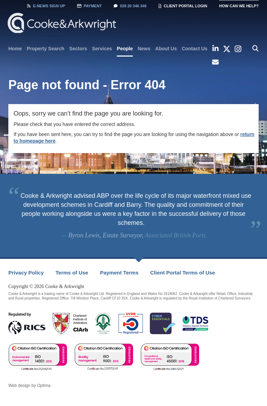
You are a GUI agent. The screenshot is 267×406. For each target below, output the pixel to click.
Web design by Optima (29, 385)
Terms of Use (72, 273)
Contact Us (195, 48)
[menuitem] (15, 49)
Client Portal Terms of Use (182, 273)
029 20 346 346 (130, 6)
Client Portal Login (183, 6)
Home (15, 48)
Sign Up (46, 6)
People (125, 48)
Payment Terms (119, 273)
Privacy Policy (26, 273)
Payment (89, 6)
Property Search (45, 48)
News (144, 48)
